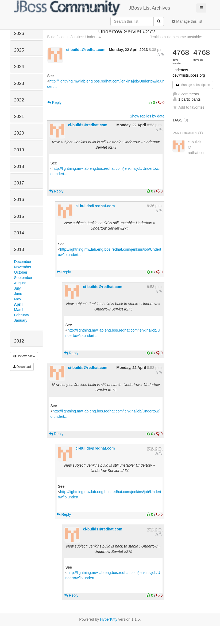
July (17, 288)
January (21, 320)
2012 (19, 341)
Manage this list (187, 21)
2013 (19, 249)
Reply (54, 102)
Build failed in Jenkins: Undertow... (75, 37)
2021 (19, 116)
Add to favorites (188, 107)
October (21, 272)
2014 (19, 232)
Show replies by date (147, 116)
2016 (19, 199)
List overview (24, 356)
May (17, 299)
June (18, 294)
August (20, 283)
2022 (19, 100)
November (23, 267)
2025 (19, 50)
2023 (19, 83)
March (19, 310)
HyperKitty (108, 619)
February (21, 315)
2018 (19, 166)
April (18, 304)
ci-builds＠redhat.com (85, 50)
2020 (19, 133)
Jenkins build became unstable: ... (178, 37)
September (23, 277)
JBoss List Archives (92, 8)
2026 (19, 33)
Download (22, 367)
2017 (19, 183)
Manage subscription (192, 85)
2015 (19, 216)
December (23, 261)
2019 (19, 149)
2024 (19, 66)
